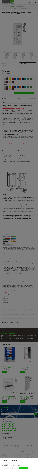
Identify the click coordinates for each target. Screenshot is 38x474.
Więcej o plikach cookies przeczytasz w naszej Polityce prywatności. (13, 465)
